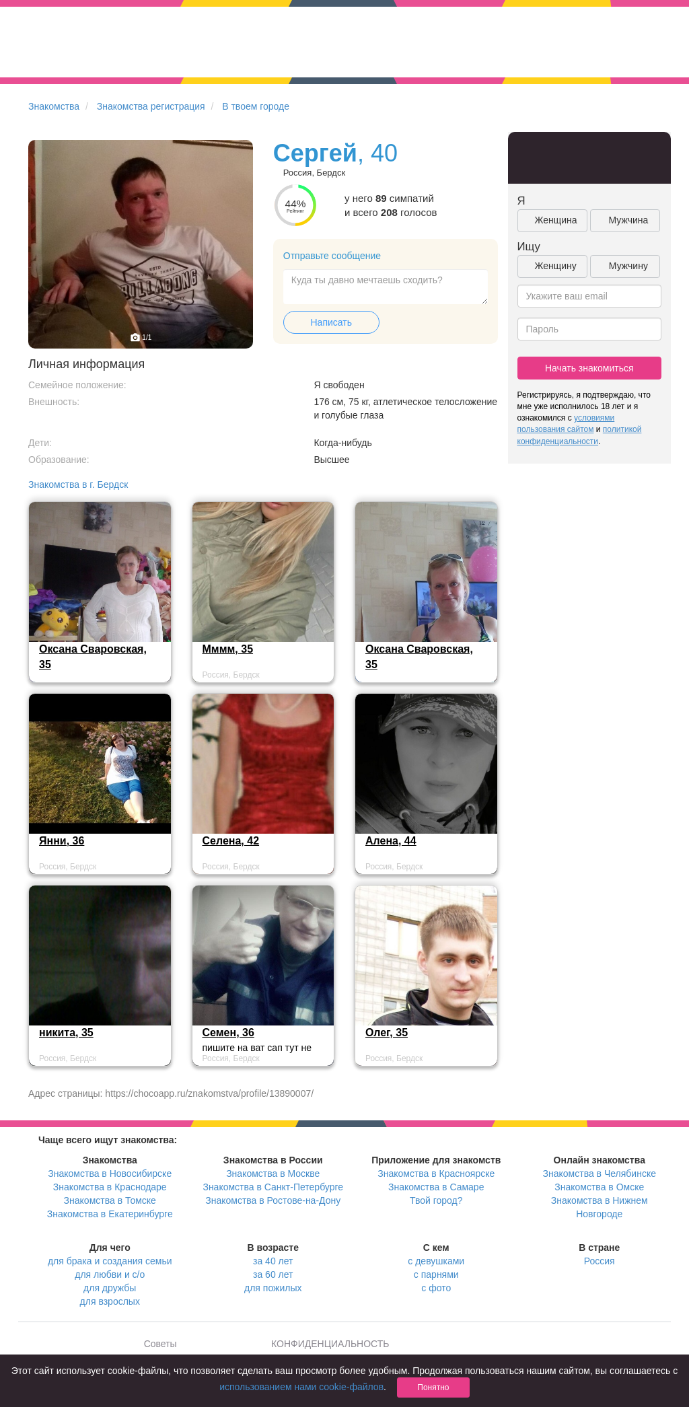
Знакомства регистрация (151, 106)
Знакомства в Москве (273, 1173)
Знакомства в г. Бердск (78, 484)
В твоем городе (255, 106)
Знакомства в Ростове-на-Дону (272, 1200)
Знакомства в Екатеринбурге (110, 1213)
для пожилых (272, 1288)
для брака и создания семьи (110, 1261)
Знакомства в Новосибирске (110, 1173)
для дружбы (109, 1288)
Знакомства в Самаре (436, 1187)
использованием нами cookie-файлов (301, 1386)
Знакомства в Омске (599, 1187)
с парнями (436, 1274)
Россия (599, 1261)
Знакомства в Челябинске (599, 1173)
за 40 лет (273, 1261)
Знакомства (53, 106)
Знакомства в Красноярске (436, 1173)
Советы (160, 1343)
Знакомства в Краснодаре (110, 1187)
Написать (331, 322)
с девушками (436, 1261)
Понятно (433, 1387)
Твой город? (436, 1200)
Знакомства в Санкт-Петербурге (273, 1187)
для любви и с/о (110, 1274)
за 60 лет (273, 1274)
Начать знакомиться (589, 368)
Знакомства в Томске (110, 1200)
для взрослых (110, 1301)
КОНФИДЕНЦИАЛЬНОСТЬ (330, 1343)
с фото (436, 1288)
